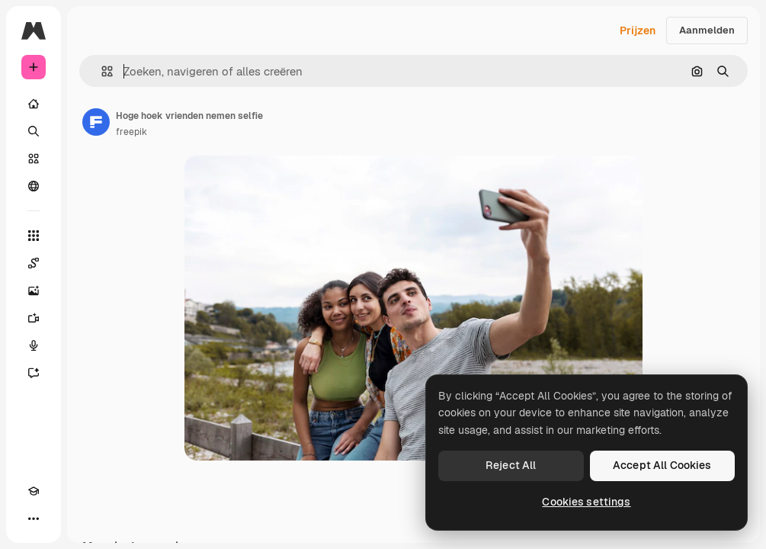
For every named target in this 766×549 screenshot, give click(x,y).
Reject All (511, 465)
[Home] (33, 104)
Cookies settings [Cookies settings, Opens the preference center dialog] (586, 502)
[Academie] (33, 491)
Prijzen (637, 30)
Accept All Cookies (662, 465)
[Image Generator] (33, 290)
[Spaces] (33, 263)
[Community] (33, 186)
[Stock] (33, 158)
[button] (101, 71)
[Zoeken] (33, 131)
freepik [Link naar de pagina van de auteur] (131, 132)
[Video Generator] (33, 318)
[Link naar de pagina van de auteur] (96, 122)
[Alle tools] (33, 235)
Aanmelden (707, 30)
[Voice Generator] (33, 345)
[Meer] (33, 518)
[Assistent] (33, 373)
